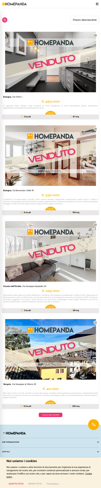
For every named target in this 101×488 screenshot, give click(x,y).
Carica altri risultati (50, 415)
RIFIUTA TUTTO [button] (35, 484)
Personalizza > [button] (53, 484)
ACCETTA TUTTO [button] (16, 484)
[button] (50, 62)
